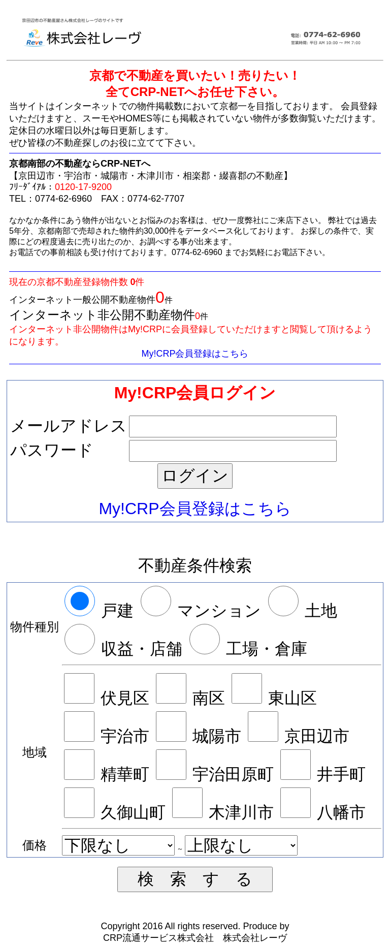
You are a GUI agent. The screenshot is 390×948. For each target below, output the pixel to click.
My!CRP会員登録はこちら (195, 354)
